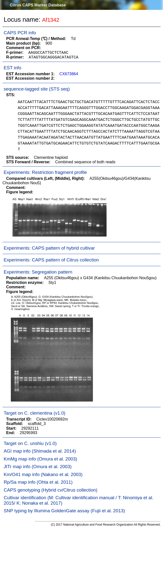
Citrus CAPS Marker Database (38, 5)
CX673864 (68, 74)
